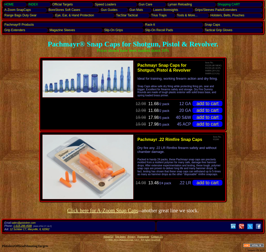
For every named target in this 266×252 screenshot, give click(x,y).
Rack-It (150, 24)
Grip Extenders (14, 30)
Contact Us (157, 236)
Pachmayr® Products (19, 24)
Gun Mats (136, 10)
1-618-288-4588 (22, 225)
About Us (108, 236)
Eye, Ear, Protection (74, 15)
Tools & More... (187, 15)
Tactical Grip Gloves (219, 30)
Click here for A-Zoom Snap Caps (102, 210)
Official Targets (62, 4)
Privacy (132, 236)
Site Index (120, 236)
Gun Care (145, 4)
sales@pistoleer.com (24, 222)
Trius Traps (159, 15)
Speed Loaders (105, 4)
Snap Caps (212, 24)
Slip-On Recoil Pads (159, 30)
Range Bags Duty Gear (20, 15)
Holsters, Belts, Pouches (227, 15)
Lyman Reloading (180, 4)
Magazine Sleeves (62, 30)
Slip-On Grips (113, 30)
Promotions (143, 236)
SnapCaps (17, 10)
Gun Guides (109, 10)
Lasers (165, 10)
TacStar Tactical (127, 15)
